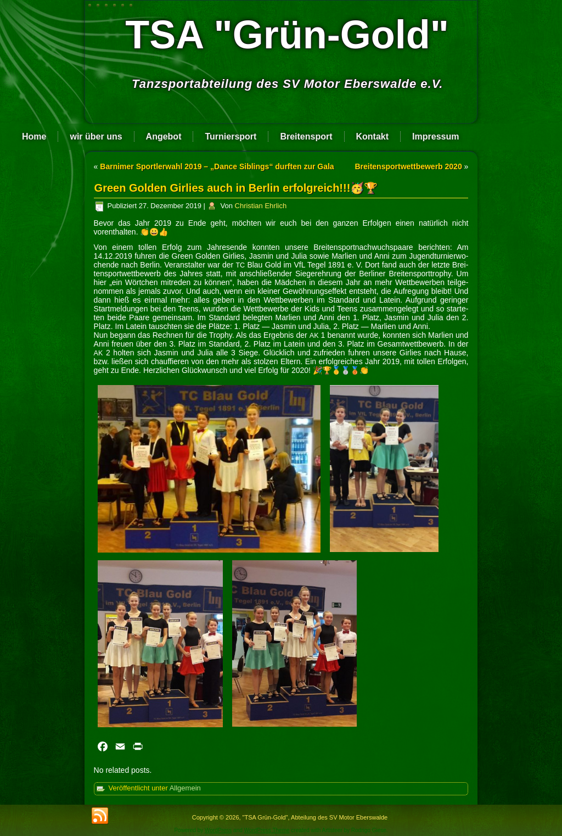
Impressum (435, 136)
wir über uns (96, 136)
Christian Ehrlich (261, 206)
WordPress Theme (267, 830)
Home (34, 136)
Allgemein (185, 788)
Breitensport (306, 136)
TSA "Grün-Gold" (287, 35)
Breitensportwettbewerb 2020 (408, 166)
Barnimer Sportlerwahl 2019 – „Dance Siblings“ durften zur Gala (217, 166)
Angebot (164, 136)
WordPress (218, 830)
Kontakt (372, 136)
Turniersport (230, 136)
